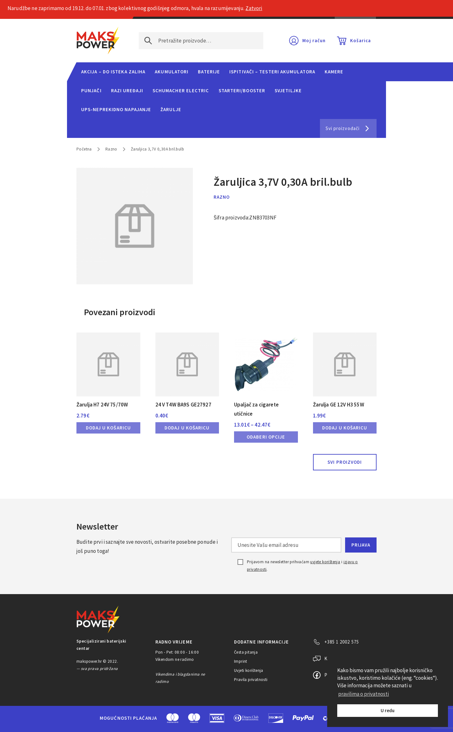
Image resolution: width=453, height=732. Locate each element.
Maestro (194, 718)
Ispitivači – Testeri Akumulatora (272, 72)
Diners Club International (246, 718)
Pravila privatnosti (251, 679)
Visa (217, 718)
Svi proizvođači (343, 128)
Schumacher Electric (181, 91)
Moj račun (314, 40)
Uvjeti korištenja (248, 670)
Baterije (209, 72)
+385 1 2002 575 (341, 642)
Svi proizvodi (344, 462)
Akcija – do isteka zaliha (113, 72)
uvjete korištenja (325, 562)
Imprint (240, 661)
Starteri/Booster (242, 91)
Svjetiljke (288, 91)
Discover (275, 718)
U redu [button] (387, 710)
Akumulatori (171, 72)
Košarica (360, 40)
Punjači (91, 91)
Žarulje (170, 109)
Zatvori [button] (253, 8)
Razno (111, 149)
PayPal (303, 718)
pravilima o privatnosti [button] (363, 693)
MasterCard (172, 718)
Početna (84, 149)
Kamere (334, 72)
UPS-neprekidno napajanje (116, 109)
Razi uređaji (127, 91)
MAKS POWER (98, 40)
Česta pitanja (246, 652)
